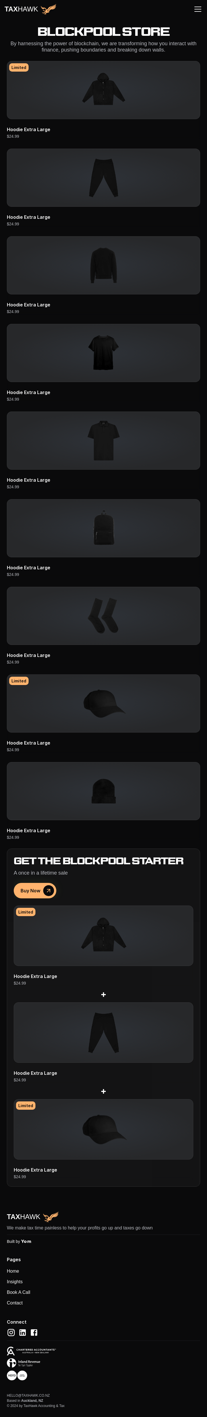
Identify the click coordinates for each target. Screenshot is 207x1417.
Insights (15, 1281)
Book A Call (18, 1292)
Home (13, 1271)
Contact (15, 1302)
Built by (19, 1241)
